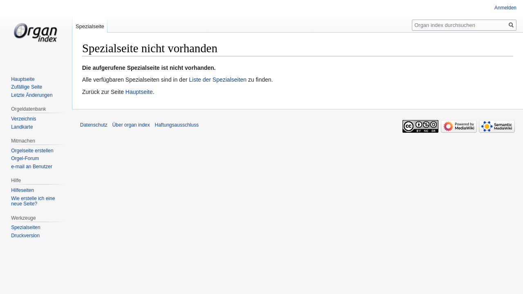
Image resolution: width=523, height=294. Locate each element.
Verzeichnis (23, 119)
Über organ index (131, 125)
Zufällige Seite (26, 87)
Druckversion (25, 235)
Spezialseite (90, 26)
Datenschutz (93, 125)
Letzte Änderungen (31, 95)
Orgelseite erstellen (32, 151)
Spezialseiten (25, 227)
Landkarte (22, 127)
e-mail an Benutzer (31, 166)
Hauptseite (139, 92)
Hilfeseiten (22, 190)
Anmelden (505, 8)
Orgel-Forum (25, 158)
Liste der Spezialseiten (218, 79)
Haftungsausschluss (177, 125)
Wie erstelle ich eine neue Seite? (33, 201)
